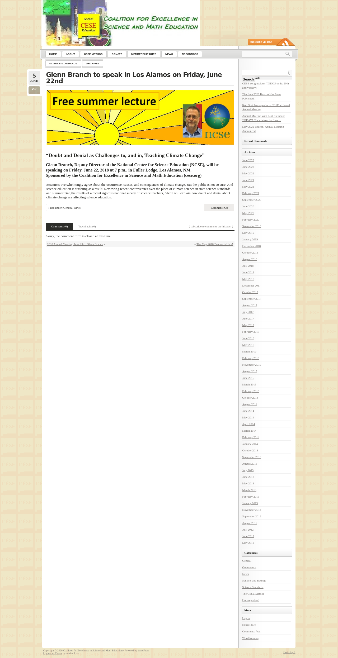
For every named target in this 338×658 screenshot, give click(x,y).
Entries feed (249, 624)
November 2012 (251, 509)
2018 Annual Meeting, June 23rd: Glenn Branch (75, 244)
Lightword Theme (52, 653)
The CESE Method (253, 593)
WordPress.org (250, 638)
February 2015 (250, 391)
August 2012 (249, 523)
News (77, 207)
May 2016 (248, 344)
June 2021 (248, 180)
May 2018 (248, 278)
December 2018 (251, 245)
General (68, 207)
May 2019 (248, 232)
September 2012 (251, 516)
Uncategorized (250, 600)
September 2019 (251, 226)
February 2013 (250, 496)
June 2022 (248, 166)
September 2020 (251, 199)
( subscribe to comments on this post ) (211, 226)
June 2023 (248, 160)
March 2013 (249, 490)
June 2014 (248, 410)
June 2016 (248, 338)
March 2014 (249, 430)
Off (34, 89)
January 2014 (250, 443)
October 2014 (250, 397)
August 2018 (249, 259)
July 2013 (247, 470)
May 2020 (248, 212)
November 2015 (251, 364)
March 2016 (249, 351)
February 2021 (250, 193)
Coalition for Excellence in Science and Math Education (93, 650)
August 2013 (249, 463)
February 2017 (250, 331)
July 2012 (247, 529)
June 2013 (248, 476)
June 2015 (248, 377)
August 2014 (249, 404)
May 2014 (248, 417)
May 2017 (248, 325)
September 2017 (251, 298)
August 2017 (249, 305)
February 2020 (250, 219)
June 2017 (248, 318)
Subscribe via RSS (261, 41)
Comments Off (219, 207)
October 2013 (250, 450)
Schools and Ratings (254, 580)
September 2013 (251, 457)
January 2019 (250, 239)
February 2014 (250, 437)
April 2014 (248, 424)
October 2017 (250, 292)
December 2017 (251, 285)
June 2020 (248, 206)
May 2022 (248, 173)
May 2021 (248, 186)
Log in (246, 618)
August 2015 (249, 371)
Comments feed (251, 631)
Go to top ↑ (289, 652)
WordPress (143, 650)
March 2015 (249, 384)
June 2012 (248, 536)
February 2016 (250, 358)
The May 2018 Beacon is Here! (214, 244)
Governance (249, 567)
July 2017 (247, 311)
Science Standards (252, 587)
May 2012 (248, 542)
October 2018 (250, 252)
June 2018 (248, 272)
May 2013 (248, 483)
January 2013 (250, 503)
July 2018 (247, 265)
